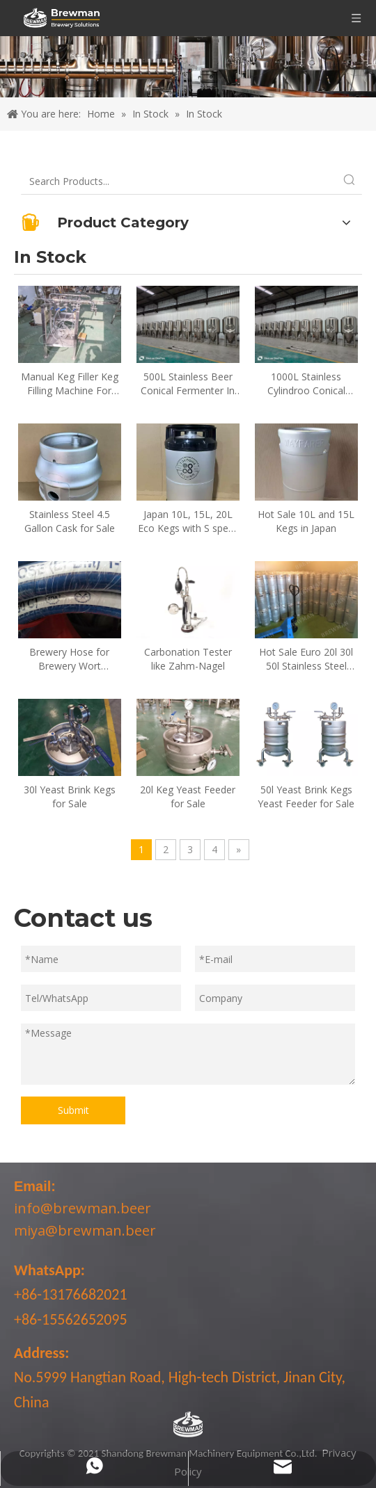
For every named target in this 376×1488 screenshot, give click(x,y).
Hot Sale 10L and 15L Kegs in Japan (306, 521)
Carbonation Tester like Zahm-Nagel (188, 658)
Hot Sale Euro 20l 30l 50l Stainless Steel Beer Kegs (306, 659)
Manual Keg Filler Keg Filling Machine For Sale (69, 384)
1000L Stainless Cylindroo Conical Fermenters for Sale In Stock (306, 384)
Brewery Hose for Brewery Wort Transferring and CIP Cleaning (69, 659)
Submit (73, 1110)
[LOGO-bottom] (188, 1425)
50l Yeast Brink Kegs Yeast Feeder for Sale (306, 796)
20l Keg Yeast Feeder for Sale (187, 796)
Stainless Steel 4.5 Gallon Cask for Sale (69, 521)
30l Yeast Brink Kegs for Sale (70, 796)
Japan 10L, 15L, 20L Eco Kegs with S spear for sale (187, 521)
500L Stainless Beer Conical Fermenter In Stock (188, 384)
